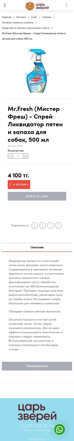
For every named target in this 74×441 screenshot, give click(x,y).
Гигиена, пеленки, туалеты (17, 22)
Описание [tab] (37, 247)
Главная (6, 17)
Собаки (46, 17)
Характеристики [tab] (37, 366)
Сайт (34, 17)
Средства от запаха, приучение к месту (25, 28)
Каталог (21, 17)
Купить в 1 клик (37, 196)
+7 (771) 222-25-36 (37, 425)
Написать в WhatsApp (37, 430)
